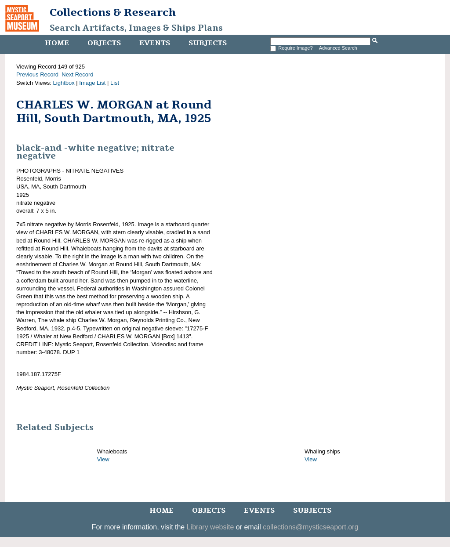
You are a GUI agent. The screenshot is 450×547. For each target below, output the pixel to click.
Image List (92, 83)
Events (154, 43)
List (114, 83)
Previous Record (37, 74)
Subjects (208, 43)
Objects (104, 43)
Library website (210, 527)
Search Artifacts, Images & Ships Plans (136, 28)
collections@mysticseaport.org (310, 527)
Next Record (77, 74)
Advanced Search (338, 48)
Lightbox (64, 83)
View (103, 459)
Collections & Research (113, 12)
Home (57, 43)
